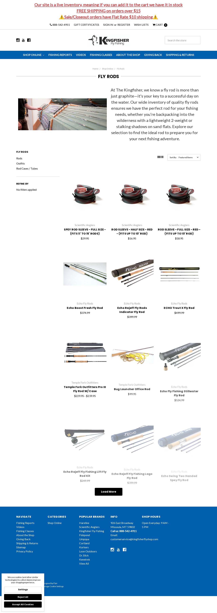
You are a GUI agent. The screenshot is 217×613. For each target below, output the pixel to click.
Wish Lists (141, 24)
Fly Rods (120, 68)
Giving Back (153, 54)
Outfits (20, 163)
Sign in (108, 24)
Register (123, 24)
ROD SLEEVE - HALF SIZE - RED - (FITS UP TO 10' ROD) (132, 242)
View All (84, 572)
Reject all (23, 597)
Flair (55, 591)
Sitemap (21, 555)
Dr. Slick (84, 563)
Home (95, 68)
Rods (19, 158)
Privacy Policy (24, 559)
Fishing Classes (101, 54)
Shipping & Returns (180, 54)
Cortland (84, 551)
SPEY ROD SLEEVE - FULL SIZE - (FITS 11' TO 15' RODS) (85, 240)
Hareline (84, 531)
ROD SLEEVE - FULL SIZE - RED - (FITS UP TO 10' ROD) (179, 244)
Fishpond (84, 543)
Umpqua (84, 547)
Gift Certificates (86, 24)
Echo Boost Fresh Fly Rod (85, 323)
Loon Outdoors (88, 559)
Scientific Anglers (89, 535)
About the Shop (128, 54)
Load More (108, 492)
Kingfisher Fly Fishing (91, 539)
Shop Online (33, 54)
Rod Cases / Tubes (27, 168)
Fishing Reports (60, 54)
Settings (23, 589)
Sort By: (173, 157)
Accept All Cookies (23, 604)
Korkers (84, 555)
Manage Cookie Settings (53, 595)
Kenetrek (84, 567)
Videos (81, 54)
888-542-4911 (60, 24)
